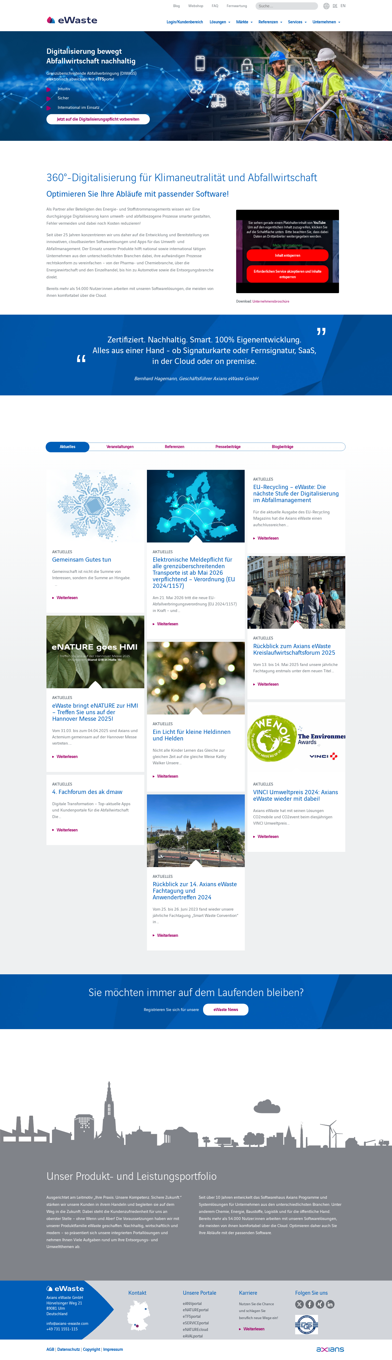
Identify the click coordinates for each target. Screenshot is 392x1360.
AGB (50, 1349)
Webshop (194, 5)
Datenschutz (68, 1349)
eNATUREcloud (195, 1329)
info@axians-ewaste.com (67, 1323)
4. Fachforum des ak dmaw (87, 791)
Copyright (91, 1349)
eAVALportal (193, 1336)
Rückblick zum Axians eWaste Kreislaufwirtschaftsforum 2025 (294, 648)
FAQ (214, 5)
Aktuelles (67, 446)
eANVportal (192, 1303)
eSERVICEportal (196, 1322)
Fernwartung (236, 5)
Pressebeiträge (228, 446)
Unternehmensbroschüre (270, 301)
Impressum (113, 1349)
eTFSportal (192, 1316)
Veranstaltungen (120, 446)
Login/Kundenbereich (185, 21)
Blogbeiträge (282, 446)
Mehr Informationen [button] (288, 245)
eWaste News (226, 1009)
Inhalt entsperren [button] (287, 255)
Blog (174, 5)
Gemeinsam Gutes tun (81, 559)
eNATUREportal (196, 1309)
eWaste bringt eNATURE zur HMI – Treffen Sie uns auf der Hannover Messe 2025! (95, 711)
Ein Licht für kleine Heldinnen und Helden (192, 734)
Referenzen (174, 446)
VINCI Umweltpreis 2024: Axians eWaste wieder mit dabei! (295, 794)
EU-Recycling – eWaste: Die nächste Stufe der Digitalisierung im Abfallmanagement (296, 493)
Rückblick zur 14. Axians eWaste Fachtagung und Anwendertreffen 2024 (195, 890)
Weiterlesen (67, 597)
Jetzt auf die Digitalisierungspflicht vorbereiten (98, 119)
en (343, 5)
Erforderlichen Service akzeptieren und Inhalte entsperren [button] (287, 274)
